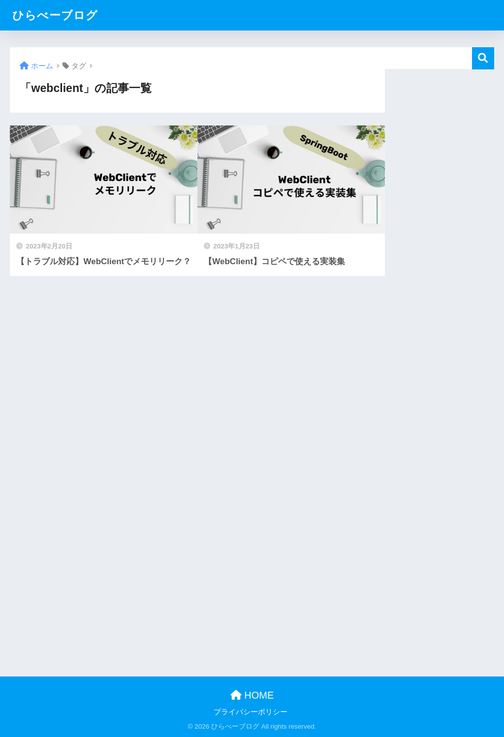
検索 (483, 58)
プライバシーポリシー (250, 712)
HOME (252, 695)
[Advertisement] (439, 217)
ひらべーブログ (55, 15)
